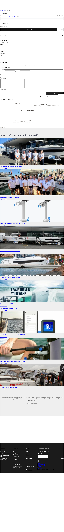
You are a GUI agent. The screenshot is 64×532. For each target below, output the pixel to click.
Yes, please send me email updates (8, 92)
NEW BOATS (21, 5)
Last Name (17, 71)
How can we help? (3, 78)
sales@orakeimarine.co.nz (5, 454)
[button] (55, 95)
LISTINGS (37, 5)
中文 (29, 1)
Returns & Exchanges (42, 466)
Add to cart (29, 29)
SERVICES (49, 5)
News (45, 1)
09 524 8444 (2, 453)
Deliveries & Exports (42, 465)
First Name (3, 71)
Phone (1, 75)
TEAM (41, 1)
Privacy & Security (41, 467)
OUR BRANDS (29, 5)
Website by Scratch (41, 470)
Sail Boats (15, 453)
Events (50, 1)
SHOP (43, 5)
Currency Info (40, 468)
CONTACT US (49, 10)
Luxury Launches (16, 454)
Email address (3, 73)
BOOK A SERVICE (36, 10)
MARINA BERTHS (35, 1)
